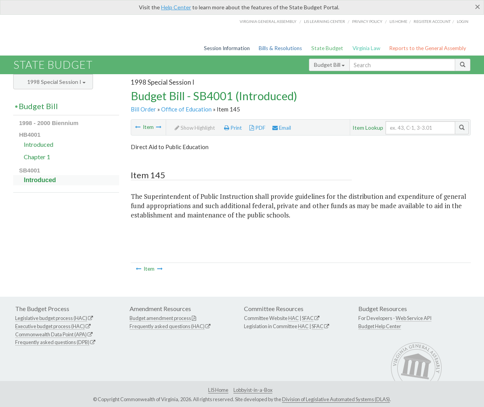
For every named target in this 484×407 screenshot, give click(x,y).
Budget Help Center (379, 326)
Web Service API (413, 318)
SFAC (308, 318)
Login (462, 21)
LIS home (398, 21)
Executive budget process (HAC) (50, 326)
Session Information (227, 48)
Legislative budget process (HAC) (51, 318)
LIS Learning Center (324, 21)
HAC (293, 318)
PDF (257, 128)
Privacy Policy (367, 21)
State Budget (327, 48)
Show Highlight (195, 128)
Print (233, 128)
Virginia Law (366, 48)
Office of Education (186, 109)
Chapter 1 (37, 156)
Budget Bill (329, 64)
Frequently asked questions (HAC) (167, 326)
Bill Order (143, 109)
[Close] (477, 7)
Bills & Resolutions (280, 48)
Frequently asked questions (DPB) (52, 342)
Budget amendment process (160, 318)
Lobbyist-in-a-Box (252, 390)
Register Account (432, 21)
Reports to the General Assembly (427, 48)
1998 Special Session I (56, 81)
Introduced (38, 144)
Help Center (176, 7)
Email (281, 128)
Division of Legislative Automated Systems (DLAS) (336, 399)
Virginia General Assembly (268, 21)
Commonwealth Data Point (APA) (51, 334)
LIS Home (218, 390)
